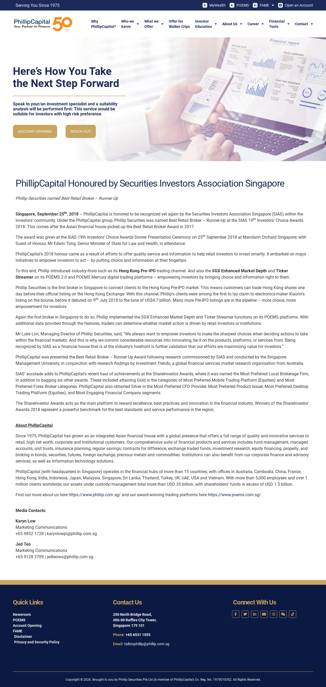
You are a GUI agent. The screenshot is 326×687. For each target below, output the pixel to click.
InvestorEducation (206, 24)
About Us (232, 23)
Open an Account (295, 5)
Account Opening (35, 131)
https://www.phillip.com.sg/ (95, 494)
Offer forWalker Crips (179, 24)
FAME (263, 5)
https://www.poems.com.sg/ (234, 494)
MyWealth (214, 5)
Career (256, 23)
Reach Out (81, 131)
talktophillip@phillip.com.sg (146, 644)
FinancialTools (279, 24)
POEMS (239, 5)
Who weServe (130, 24)
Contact (304, 23)
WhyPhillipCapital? (103, 24)
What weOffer (154, 24)
